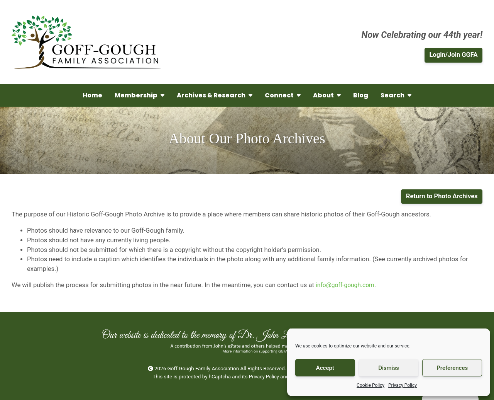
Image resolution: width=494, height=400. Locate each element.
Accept (325, 367)
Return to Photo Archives (442, 196)
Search (396, 95)
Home (92, 95)
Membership (139, 95)
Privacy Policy (402, 385)
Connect (283, 95)
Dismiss (388, 367)
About (327, 95)
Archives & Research (214, 95)
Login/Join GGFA (453, 54)
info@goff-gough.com (347, 285)
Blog (360, 95)
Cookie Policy (370, 385)
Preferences (452, 367)
